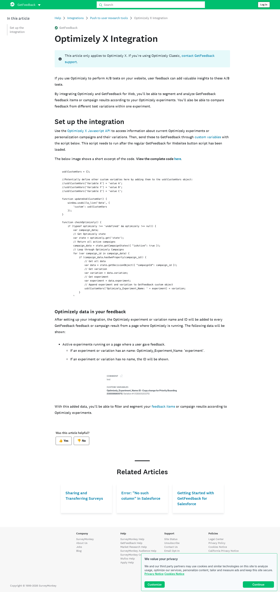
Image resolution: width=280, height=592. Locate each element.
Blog (78, 550)
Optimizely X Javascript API (88, 130)
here (177, 159)
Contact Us (171, 547)
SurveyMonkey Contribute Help (139, 554)
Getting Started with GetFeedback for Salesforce (195, 498)
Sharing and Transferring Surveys (84, 495)
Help (58, 18)
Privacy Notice (154, 573)
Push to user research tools (109, 18)
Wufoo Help (127, 558)
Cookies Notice (174, 573)
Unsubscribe (171, 543)
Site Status (171, 539)
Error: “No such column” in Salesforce (140, 495)
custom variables (208, 137)
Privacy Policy (216, 543)
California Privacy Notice (223, 550)
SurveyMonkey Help (132, 539)
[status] (142, 58)
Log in (263, 4)
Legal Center (216, 539)
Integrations (75, 18)
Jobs (79, 547)
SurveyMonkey (85, 539)
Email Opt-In (172, 550)
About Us (82, 543)
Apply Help (127, 562)
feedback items (163, 406)
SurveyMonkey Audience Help (138, 550)
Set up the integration (17, 30)
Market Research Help (133, 547)
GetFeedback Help (131, 543)
